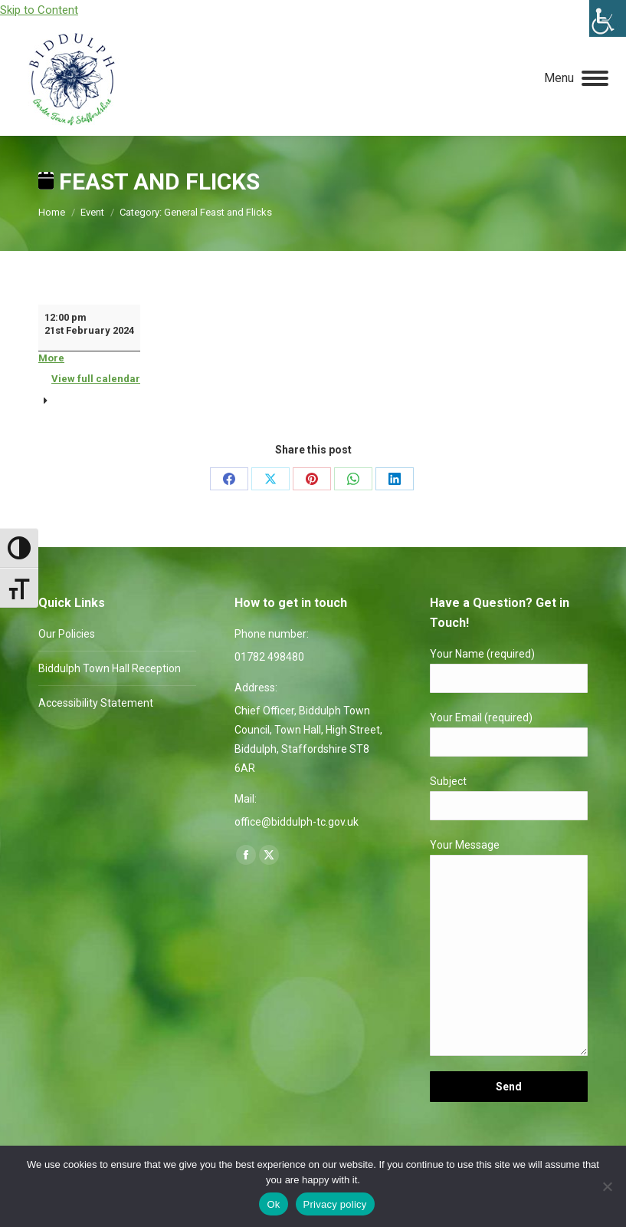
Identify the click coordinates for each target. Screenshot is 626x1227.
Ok (273, 1204)
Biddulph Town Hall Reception (109, 668)
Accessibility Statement (95, 703)
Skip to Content (39, 10)
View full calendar (95, 378)
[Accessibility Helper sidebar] (607, 18)
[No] (607, 1186)
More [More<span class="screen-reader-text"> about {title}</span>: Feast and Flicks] (51, 358)
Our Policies (66, 634)
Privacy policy (335, 1204)
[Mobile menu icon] (576, 78)
